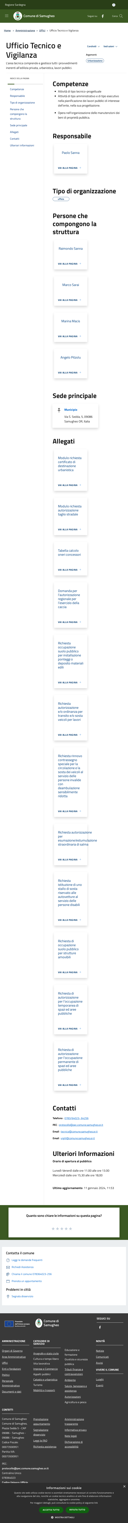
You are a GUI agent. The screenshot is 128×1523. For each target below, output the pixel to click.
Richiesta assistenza (44, 1447)
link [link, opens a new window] (96, 1502)
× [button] (124, 1486)
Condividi (94, 46)
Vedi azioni (111, 46)
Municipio (70, 409)
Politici (6, 1375)
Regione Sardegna (15, 5)
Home (7, 30)
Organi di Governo (12, 1351)
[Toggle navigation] (7, 16)
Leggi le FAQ (40, 1441)
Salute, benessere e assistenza (76, 1388)
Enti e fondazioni (11, 1369)
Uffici (42, 30)
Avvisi (99, 1363)
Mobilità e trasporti (44, 1390)
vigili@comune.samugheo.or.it (78, 1138)
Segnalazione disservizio (40, 1432)
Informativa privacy (76, 1430)
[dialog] (64, 1503)
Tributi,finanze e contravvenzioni (74, 1371)
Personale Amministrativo (11, 1383)
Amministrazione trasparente (74, 1421)
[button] (64, 1517)
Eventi (99, 1385)
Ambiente (70, 1380)
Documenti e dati (11, 1392)
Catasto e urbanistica (45, 1380)
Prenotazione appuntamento (41, 1421)
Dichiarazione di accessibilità (74, 1444)
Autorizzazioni (73, 1397)
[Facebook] (101, 16)
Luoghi (100, 1379)
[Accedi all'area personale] (113, 5)
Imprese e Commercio (45, 1369)
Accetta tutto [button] (51, 1509)
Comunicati (102, 1357)
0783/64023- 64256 (76, 1118)
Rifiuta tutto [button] (77, 1509)
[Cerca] (121, 16)
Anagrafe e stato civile (46, 1353)
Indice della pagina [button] (19, 78)
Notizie (100, 1351)
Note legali (71, 1436)
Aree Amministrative (14, 1357)
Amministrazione (25, 30)
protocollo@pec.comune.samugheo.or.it (81, 1125)
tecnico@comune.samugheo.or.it (79, 1131)
